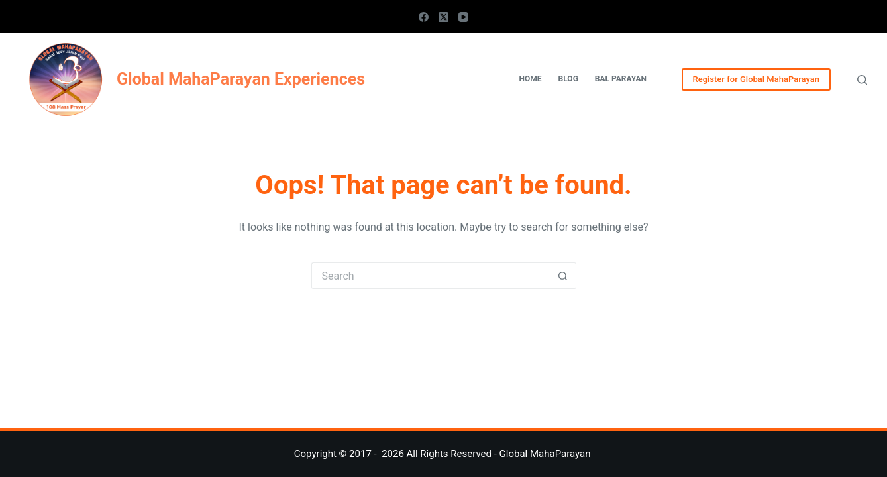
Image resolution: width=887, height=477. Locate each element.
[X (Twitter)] (443, 17)
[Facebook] (424, 17)
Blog (568, 78)
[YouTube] (463, 17)
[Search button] (563, 275)
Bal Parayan (621, 78)
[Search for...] (430, 275)
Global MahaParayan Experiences (241, 79)
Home (530, 78)
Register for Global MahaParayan (756, 79)
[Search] (862, 80)
